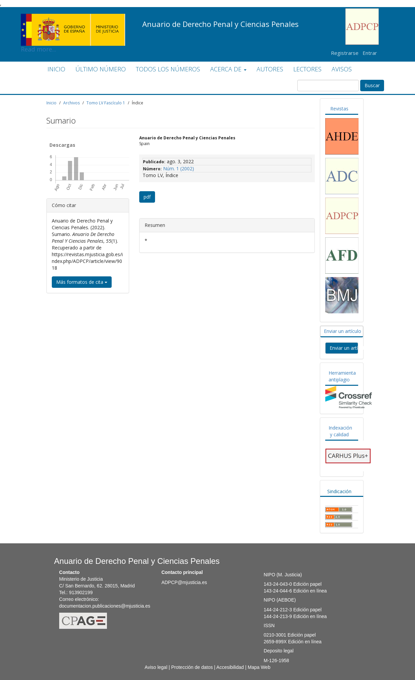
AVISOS (342, 69)
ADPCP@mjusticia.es (184, 582)
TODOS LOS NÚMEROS (168, 69)
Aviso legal (156, 667)
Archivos (71, 103)
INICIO (56, 69)
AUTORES (270, 69)
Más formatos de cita (81, 282)
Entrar (370, 52)
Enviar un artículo (342, 331)
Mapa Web (259, 667)
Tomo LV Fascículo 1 (105, 103)
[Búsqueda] (328, 85)
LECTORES (307, 69)
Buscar (372, 85)
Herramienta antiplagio (342, 376)
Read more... (73, 19)
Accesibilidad (230, 667)
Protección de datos (192, 667)
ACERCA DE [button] (228, 69)
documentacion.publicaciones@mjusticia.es (104, 606)
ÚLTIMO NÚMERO (100, 69)
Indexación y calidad (340, 431)
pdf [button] (147, 197)
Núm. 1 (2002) (178, 168)
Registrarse (345, 52)
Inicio (51, 103)
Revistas (339, 108)
